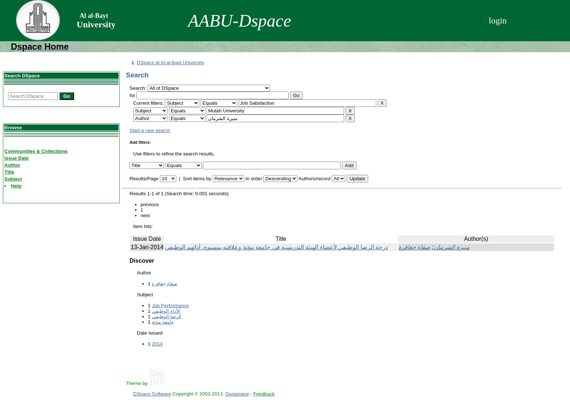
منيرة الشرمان (451, 247)
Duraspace (237, 394)
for (132, 95)
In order (253, 178)
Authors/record (314, 178)
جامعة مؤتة (163, 322)
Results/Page (144, 178)
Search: (139, 88)
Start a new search (150, 130)
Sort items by (197, 178)
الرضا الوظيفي (166, 316)
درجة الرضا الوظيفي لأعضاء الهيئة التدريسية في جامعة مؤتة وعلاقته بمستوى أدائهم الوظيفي (276, 247)
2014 (157, 344)
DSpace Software (152, 394)
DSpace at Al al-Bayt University (170, 62)
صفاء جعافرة (414, 247)
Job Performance (170, 305)
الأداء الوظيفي (166, 311)
